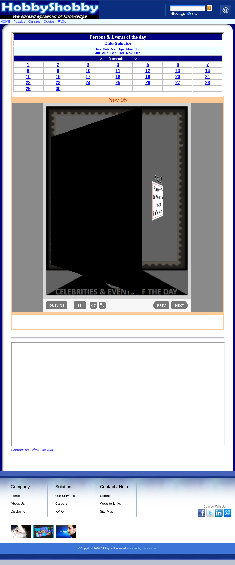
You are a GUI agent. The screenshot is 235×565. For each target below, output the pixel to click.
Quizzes (34, 21)
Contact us (20, 450)
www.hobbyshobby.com (142, 548)
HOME (5, 21)
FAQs (62, 21)
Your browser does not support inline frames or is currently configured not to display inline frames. (118, 64)
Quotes (49, 21)
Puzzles (20, 21)
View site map (43, 450)
